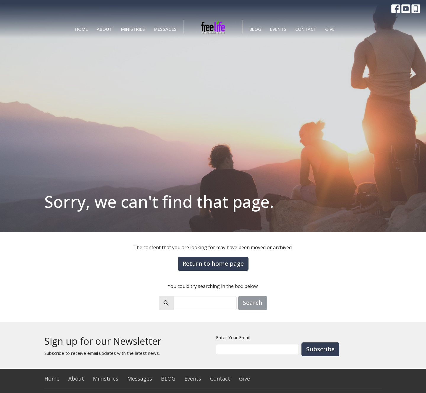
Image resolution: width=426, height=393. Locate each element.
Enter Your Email (233, 337)
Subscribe (320, 349)
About (104, 29)
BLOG (255, 29)
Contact (305, 29)
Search (252, 303)
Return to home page (213, 264)
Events (278, 29)
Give (330, 29)
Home (81, 29)
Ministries (133, 29)
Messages (165, 29)
